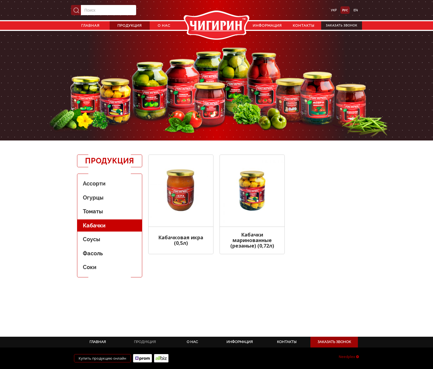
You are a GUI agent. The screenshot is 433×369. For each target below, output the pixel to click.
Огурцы (93, 197)
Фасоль (93, 253)
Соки (89, 267)
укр (334, 10)
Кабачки (94, 225)
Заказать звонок (341, 25)
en (355, 10)
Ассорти (94, 183)
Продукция (129, 25)
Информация (267, 25)
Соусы (91, 239)
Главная (90, 25)
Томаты (93, 211)
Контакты (304, 25)
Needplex (349, 356)
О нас (164, 25)
